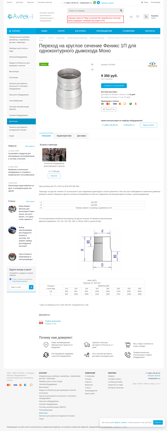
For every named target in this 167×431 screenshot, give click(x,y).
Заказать (54, 176)
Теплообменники (16, 101)
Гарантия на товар (115, 385)
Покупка (112, 373)
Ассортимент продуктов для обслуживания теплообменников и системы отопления (21, 156)
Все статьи (30, 201)
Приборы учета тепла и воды (18, 49)
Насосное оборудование (19, 95)
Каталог (16, 31)
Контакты (150, 31)
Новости (88, 382)
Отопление (13, 77)
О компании (128, 31)
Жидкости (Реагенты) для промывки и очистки (19, 64)
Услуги (61, 31)
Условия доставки (115, 382)
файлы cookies (121, 422)
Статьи (88, 388)
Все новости (29, 146)
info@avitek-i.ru (86, 3)
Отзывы (88, 379)
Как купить (80, 31)
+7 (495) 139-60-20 (71, 3)
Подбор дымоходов (53, 321)
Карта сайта (90, 394)
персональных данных (20, 281)
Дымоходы (13, 121)
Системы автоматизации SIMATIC (19, 108)
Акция (11, 136)
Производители (104, 31)
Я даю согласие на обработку (22, 280)
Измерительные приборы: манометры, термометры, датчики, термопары (19, 39)
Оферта (111, 376)
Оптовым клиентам (115, 388)
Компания (90, 373)
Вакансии (89, 385)
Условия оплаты (114, 379)
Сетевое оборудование (18, 115)
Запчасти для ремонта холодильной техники (18, 128)
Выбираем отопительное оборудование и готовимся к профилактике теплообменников (21, 172)
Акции (44, 31)
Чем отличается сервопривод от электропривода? (26, 256)
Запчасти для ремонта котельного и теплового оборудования (18, 86)
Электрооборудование (18, 57)
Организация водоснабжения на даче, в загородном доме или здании (21, 188)
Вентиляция (14, 72)
